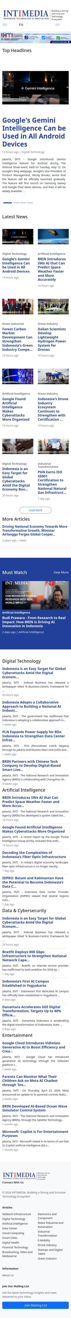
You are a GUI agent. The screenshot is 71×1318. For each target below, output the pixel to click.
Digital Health (10, 1242)
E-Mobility (44, 1240)
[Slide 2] (16, 203)
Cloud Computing (13, 1233)
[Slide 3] (23, 203)
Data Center (9, 1228)
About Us (8, 1275)
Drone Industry (47, 1245)
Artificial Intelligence (15, 1223)
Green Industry (47, 1258)
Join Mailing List (36, 1305)
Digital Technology (13, 1219)
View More (61, 572)
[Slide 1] (7, 203)
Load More (35, 510)
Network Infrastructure (16, 1214)
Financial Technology (15, 1247)
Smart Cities (9, 1238)
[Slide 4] (30, 203)
